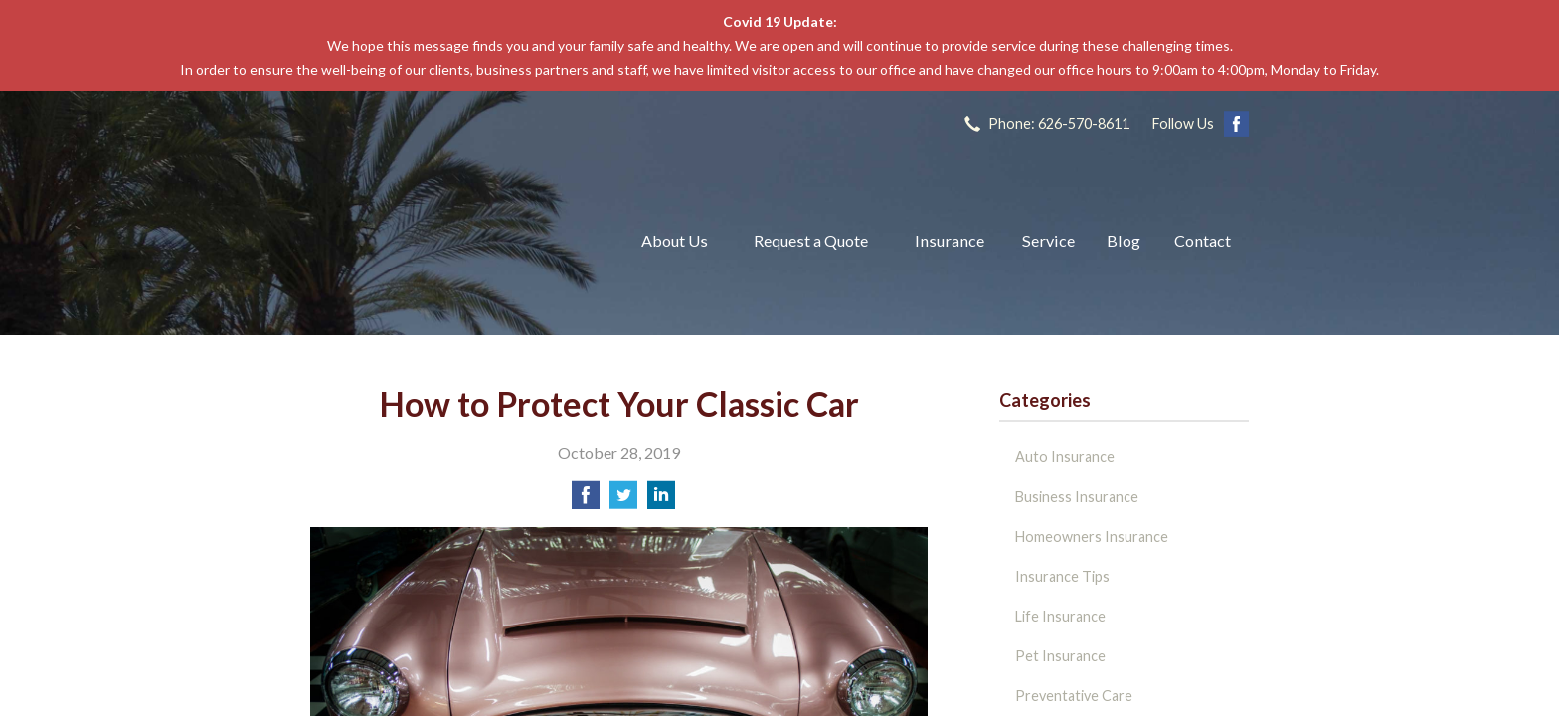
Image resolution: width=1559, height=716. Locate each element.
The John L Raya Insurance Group (452, 240)
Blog (1123, 240)
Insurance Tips (1062, 576)
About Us (674, 240)
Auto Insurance (1065, 456)
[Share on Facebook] (586, 500)
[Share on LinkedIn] (661, 500)
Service (1048, 240)
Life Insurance (1060, 616)
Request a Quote (811, 240)
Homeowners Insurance (1091, 536)
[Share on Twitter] (623, 500)
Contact (1202, 240)
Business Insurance (1076, 496)
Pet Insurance (1060, 655)
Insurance (949, 240)
